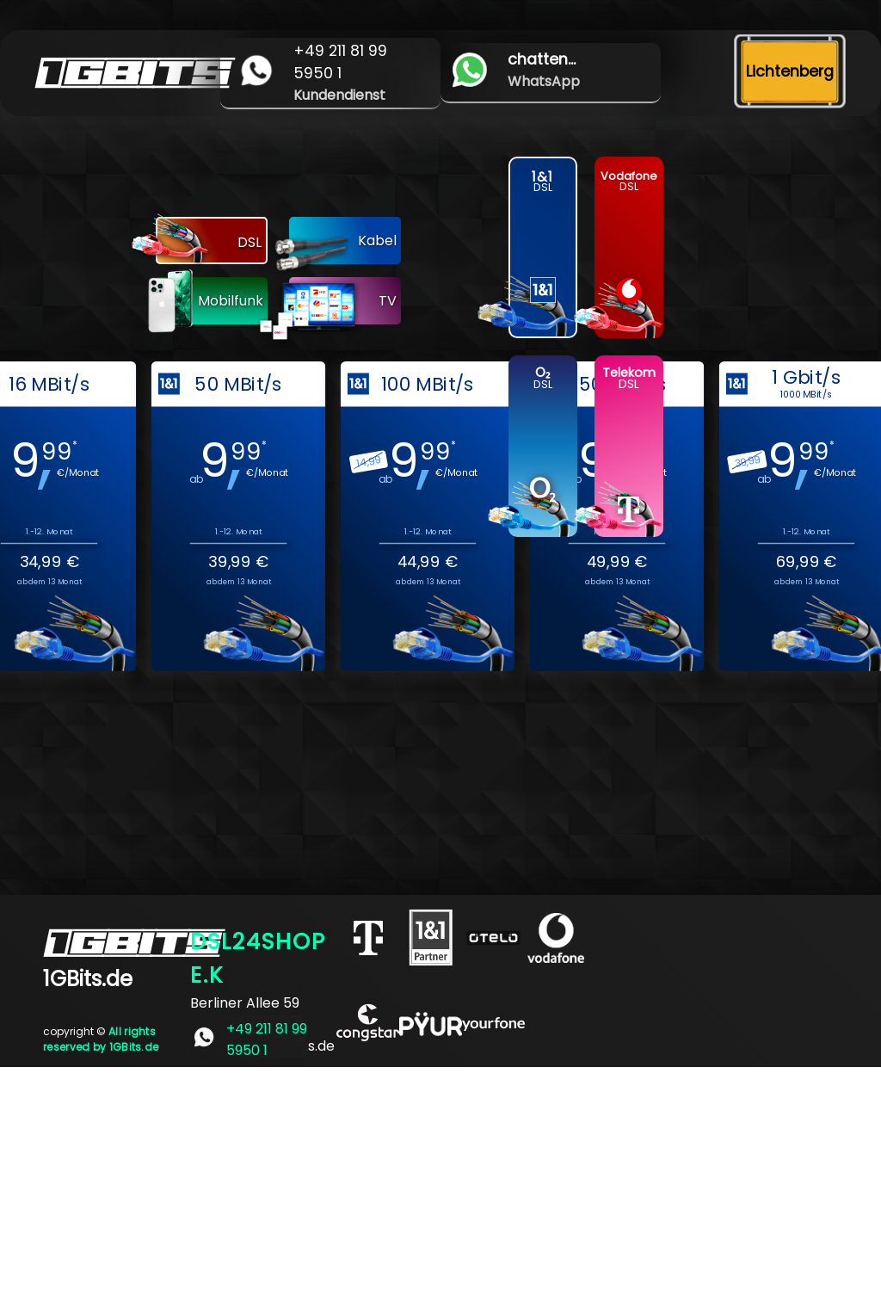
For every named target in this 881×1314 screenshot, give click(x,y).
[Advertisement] (440, 1187)
